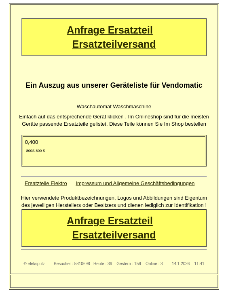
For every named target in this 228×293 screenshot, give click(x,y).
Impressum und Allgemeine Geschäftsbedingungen (135, 183)
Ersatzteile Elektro (46, 183)
